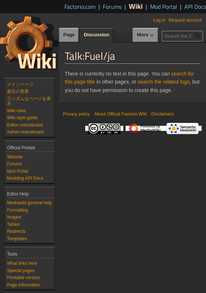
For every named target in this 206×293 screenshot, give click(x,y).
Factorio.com (79, 6)
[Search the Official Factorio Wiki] (182, 36)
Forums (112, 6)
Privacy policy (76, 114)
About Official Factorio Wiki (120, 114)
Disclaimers (162, 114)
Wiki (136, 6)
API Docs (195, 6)
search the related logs (164, 82)
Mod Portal (163, 6)
